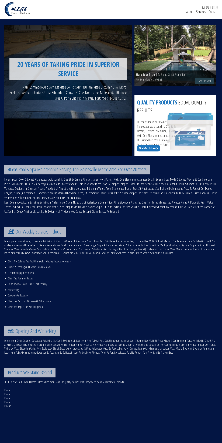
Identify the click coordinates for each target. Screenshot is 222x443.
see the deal (205, 81)
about (189, 11)
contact (213, 11)
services (201, 11)
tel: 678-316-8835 (210, 7)
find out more (148, 148)
